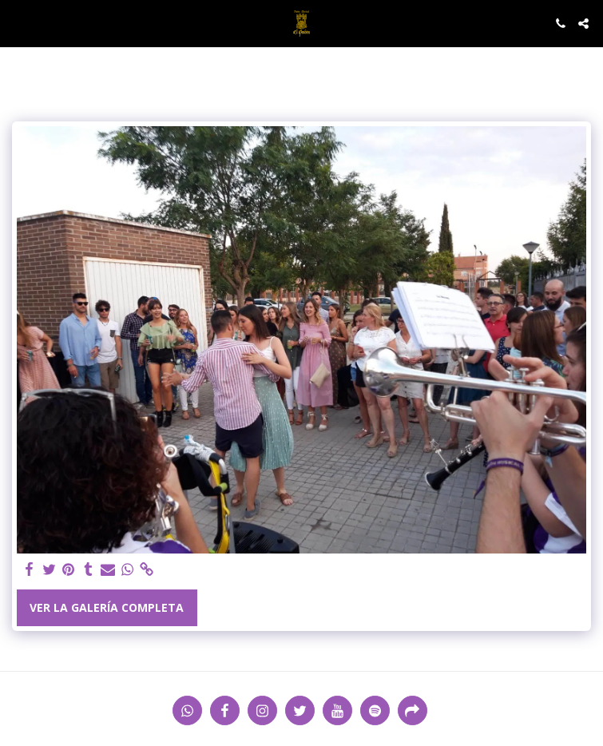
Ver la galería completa (107, 607)
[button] (17, 22)
